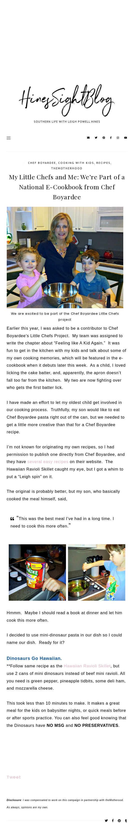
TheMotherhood (67, 168)
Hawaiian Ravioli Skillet (87, 666)
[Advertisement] (67, 47)
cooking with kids (76, 163)
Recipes (103, 163)
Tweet (14, 777)
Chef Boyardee (42, 163)
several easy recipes (47, 461)
